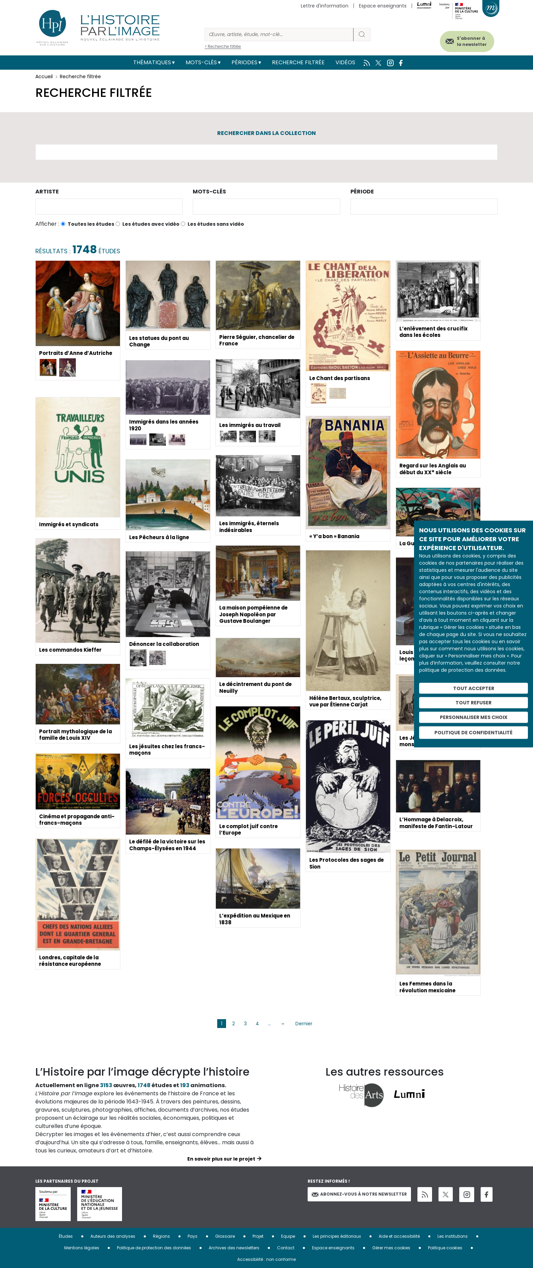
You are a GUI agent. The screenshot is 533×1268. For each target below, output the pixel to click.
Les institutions (452, 1236)
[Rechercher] (279, 34)
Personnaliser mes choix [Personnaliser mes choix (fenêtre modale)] (474, 717)
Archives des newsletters (234, 1248)
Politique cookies (445, 1248)
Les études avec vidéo (150, 224)
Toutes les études (91, 224)
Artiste (47, 191)
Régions (161, 1236)
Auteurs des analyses (112, 1236)
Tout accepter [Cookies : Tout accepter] (473, 688)
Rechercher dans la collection (266, 133)
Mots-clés (201, 62)
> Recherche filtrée (223, 46)
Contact (285, 1248)
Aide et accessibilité (399, 1236)
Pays (192, 1236)
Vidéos (345, 62)
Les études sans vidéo (216, 224)
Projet (258, 1236)
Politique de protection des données (154, 1248)
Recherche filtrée (298, 62)
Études (66, 1236)
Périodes (244, 62)
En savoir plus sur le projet (221, 1158)
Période (362, 191)
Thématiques (152, 62)
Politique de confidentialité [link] (473, 732)
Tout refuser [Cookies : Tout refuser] (473, 702)
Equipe (288, 1236)
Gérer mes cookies (391, 1248)
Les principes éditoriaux (337, 1236)
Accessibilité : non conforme (266, 1259)
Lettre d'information (324, 5)
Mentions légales (81, 1248)
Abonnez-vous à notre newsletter (359, 1194)
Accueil (44, 76)
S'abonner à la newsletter (465, 40)
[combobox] (109, 207)
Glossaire (225, 1236)
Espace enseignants (383, 5)
